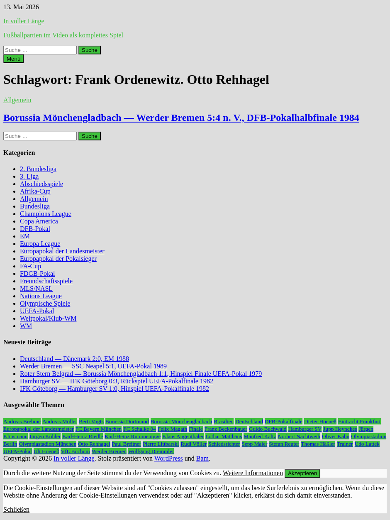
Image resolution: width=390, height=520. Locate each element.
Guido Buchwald (268, 429)
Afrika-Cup (35, 191)
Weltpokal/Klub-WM (48, 318)
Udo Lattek (367, 444)
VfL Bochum (75, 451)
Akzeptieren (302, 473)
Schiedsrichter (224, 444)
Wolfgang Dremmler (151, 451)
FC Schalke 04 (139, 429)
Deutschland (249, 421)
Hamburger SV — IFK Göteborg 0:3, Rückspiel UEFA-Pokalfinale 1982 (116, 381)
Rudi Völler (193, 444)
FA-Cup (30, 266)
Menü (13, 59)
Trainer (345, 444)
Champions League (45, 213)
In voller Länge (23, 21)
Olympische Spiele (45, 303)
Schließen (16, 509)
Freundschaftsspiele (46, 281)
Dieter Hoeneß (320, 421)
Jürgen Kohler (45, 436)
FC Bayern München (99, 429)
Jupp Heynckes (340, 429)
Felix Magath (172, 429)
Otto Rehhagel (94, 444)
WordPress (168, 458)
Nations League (41, 295)
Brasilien (224, 421)
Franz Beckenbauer (226, 429)
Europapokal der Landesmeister (62, 251)
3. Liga (29, 176)
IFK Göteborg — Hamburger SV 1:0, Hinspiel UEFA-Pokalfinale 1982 (114, 388)
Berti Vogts (91, 421)
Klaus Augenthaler (183, 436)
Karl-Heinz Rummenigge (133, 436)
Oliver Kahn (335, 436)
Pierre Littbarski (161, 444)
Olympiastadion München (47, 444)
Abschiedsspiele (41, 183)
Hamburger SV (305, 429)
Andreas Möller (59, 421)
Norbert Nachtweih (299, 436)
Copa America (39, 221)
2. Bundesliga (38, 168)
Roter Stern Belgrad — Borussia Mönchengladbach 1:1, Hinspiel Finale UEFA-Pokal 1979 (141, 373)
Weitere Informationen (253, 472)
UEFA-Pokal (37, 310)
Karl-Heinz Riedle (82, 436)
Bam (202, 458)
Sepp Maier (255, 444)
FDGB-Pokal (37, 273)
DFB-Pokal (35, 228)
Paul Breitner (126, 444)
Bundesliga (35, 206)
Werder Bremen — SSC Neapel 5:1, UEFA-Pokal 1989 (93, 366)
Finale (195, 429)
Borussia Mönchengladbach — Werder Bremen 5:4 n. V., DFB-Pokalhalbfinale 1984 (181, 117)
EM (25, 236)
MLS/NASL (36, 288)
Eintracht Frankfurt (359, 421)
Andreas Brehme (22, 421)
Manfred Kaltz (260, 436)
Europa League (40, 243)
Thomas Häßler (318, 444)
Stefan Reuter (284, 444)
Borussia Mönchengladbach (181, 421)
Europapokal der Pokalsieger (58, 258)
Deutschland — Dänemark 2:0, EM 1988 (74, 358)
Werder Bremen (109, 451)
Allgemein (17, 99)
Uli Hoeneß (46, 451)
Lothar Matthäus (223, 436)
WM (26, 325)
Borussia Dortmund (127, 421)
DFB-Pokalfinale (283, 421)
